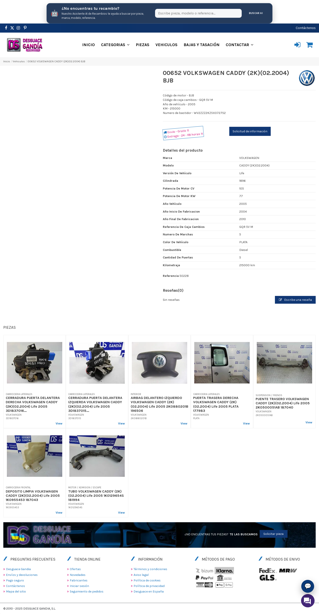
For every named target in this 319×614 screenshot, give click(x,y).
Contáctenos (306, 28)
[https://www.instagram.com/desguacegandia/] (18, 27)
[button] (115, 44)
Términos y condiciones (150, 569)
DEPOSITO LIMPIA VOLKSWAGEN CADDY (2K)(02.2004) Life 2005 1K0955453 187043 (33, 495)
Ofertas (75, 569)
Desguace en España (149, 591)
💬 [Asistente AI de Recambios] (307, 586)
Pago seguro (15, 580)
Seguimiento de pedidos (86, 591)
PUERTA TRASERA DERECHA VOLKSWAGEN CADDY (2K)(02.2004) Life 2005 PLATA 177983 (216, 404)
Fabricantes (79, 580)
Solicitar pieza (273, 534)
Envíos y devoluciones (22, 575)
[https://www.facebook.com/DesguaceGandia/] (5, 27)
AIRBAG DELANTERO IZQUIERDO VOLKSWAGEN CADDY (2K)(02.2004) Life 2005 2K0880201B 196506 (159, 404)
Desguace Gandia (18, 569)
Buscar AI (256, 13)
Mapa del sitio (16, 591)
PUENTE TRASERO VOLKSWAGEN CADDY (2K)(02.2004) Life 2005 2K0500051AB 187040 (283, 403)
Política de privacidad (149, 586)
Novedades (78, 575)
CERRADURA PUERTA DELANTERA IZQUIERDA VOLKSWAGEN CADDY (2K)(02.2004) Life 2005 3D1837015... (95, 404)
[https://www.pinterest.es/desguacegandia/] (12, 27)
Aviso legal (141, 575)
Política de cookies (147, 580)
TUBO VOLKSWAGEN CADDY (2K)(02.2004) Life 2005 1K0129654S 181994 (96, 495)
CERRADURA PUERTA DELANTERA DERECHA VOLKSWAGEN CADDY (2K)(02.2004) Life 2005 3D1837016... (33, 404)
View (59, 423)
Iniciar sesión (79, 586)
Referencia (171, 276)
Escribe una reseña (295, 300)
